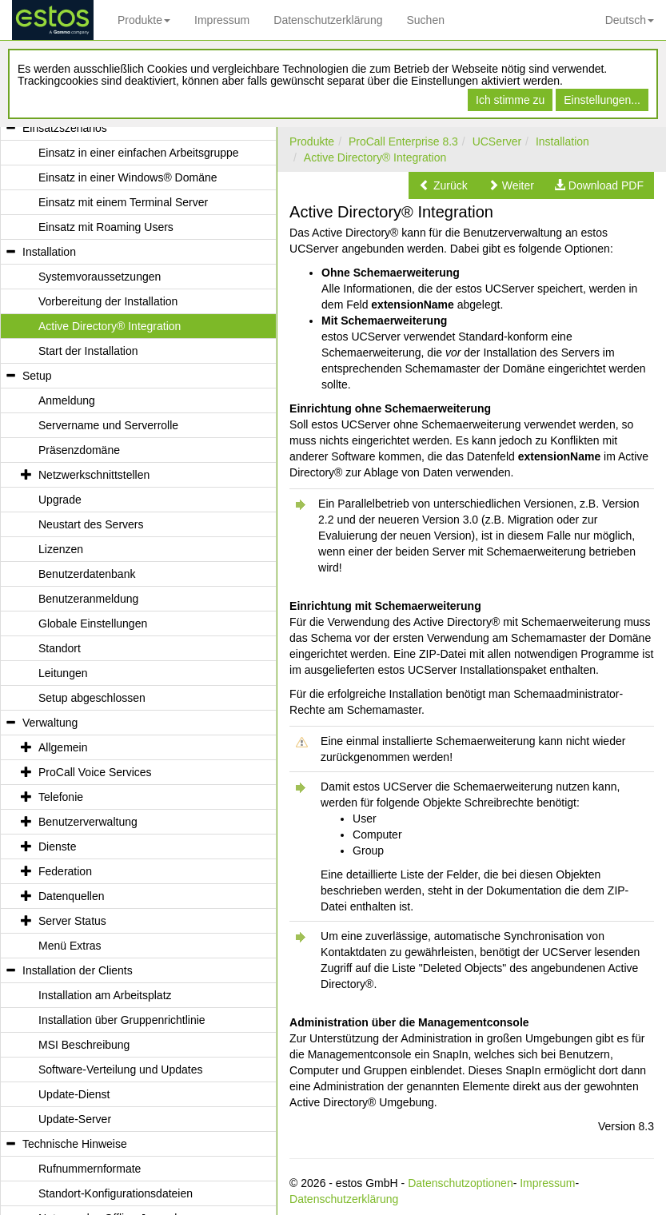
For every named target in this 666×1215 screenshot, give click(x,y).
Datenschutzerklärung (327, 20)
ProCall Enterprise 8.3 (403, 141)
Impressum (221, 20)
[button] (443, 185)
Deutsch (629, 20)
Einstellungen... (602, 100)
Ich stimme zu (510, 100)
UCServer (497, 141)
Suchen (425, 20)
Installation (562, 141)
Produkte (144, 20)
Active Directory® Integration (375, 157)
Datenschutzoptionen (460, 1183)
